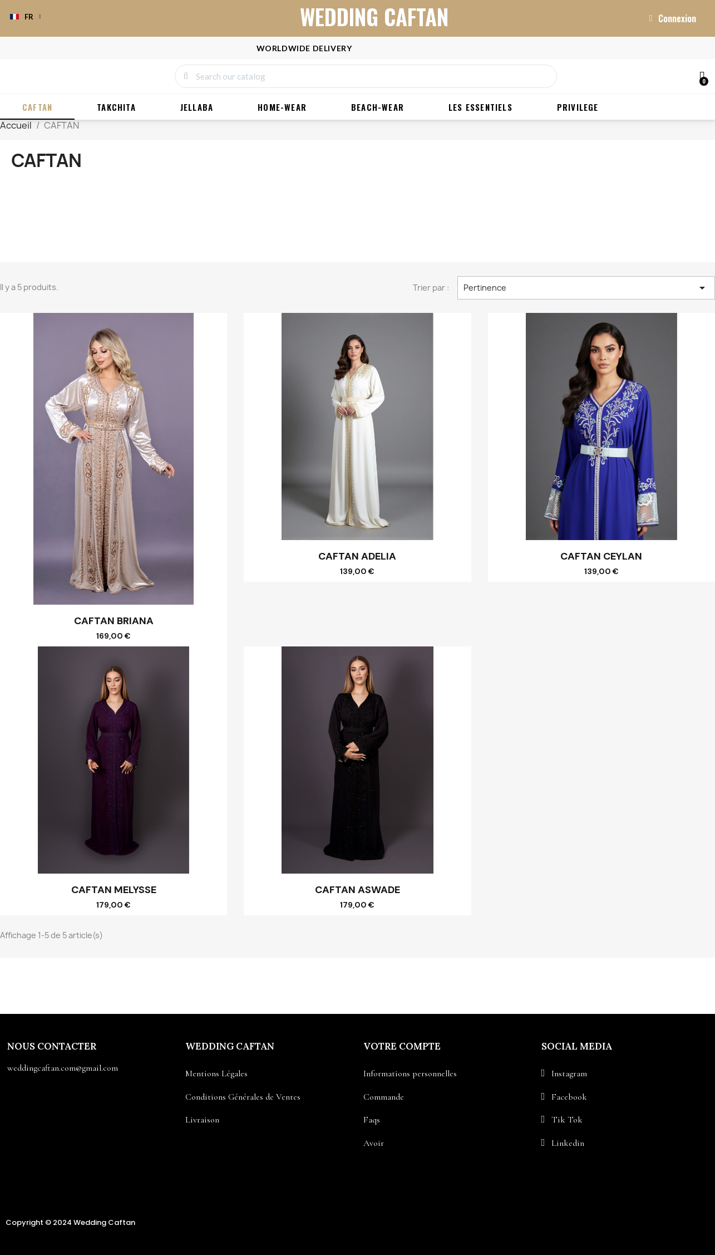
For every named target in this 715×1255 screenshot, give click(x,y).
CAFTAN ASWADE (357, 890)
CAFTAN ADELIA (357, 556)
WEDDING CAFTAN (374, 16)
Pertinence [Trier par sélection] (586, 288)
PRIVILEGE (578, 107)
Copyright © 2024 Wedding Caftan (70, 1223)
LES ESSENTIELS (480, 107)
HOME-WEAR (282, 107)
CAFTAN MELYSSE (113, 890)
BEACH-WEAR (377, 107)
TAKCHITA (116, 107)
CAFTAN (37, 107)
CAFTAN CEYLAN (601, 556)
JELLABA (196, 107)
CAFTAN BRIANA (114, 621)
